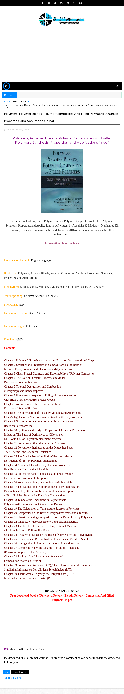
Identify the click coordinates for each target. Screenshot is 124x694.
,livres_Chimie (23, 135)
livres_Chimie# (20, 677)
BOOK (74, 596)
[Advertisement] (61, 54)
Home (7, 101)
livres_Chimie (20, 101)
